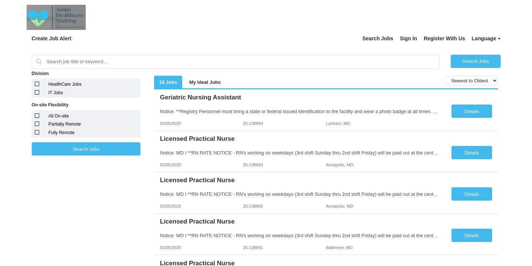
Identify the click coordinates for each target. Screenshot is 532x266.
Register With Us (444, 38)
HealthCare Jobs (64, 84)
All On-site (58, 116)
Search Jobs (377, 38)
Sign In (408, 38)
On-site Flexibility (50, 105)
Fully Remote (61, 132)
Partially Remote (64, 124)
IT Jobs (55, 92)
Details (471, 111)
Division (40, 73)
